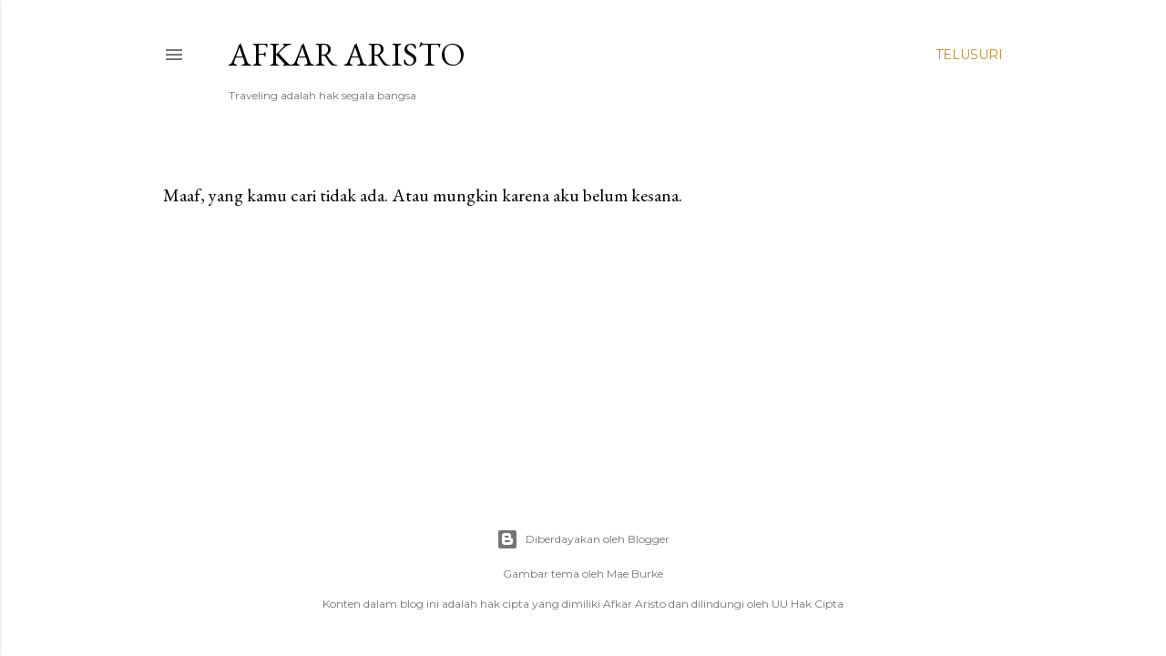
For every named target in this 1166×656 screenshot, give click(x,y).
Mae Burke (635, 573)
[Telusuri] (969, 55)
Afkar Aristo (347, 54)
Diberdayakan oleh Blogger (583, 539)
